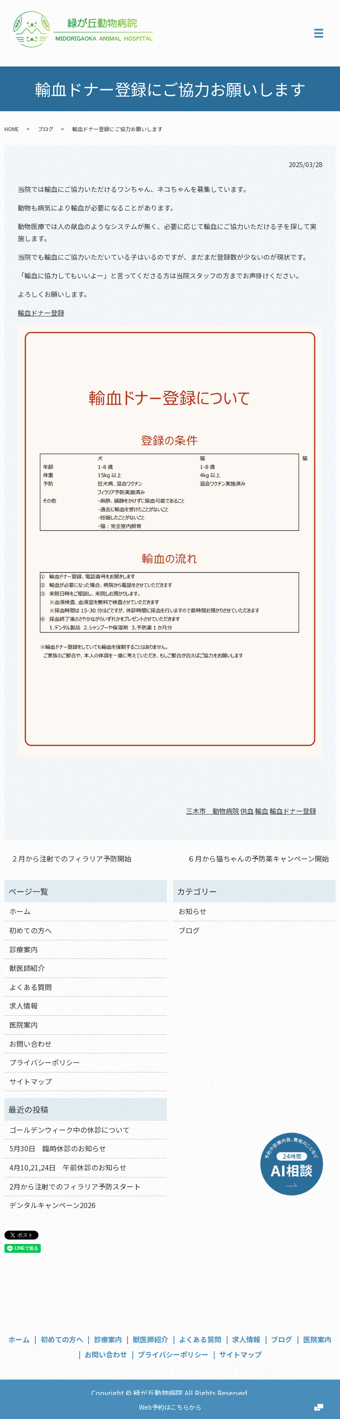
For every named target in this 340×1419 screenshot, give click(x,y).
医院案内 (23, 1024)
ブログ (46, 129)
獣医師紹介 (27, 968)
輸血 (261, 810)
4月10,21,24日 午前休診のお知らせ (68, 1167)
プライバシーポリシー (44, 1062)
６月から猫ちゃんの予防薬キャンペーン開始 (258, 858)
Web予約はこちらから (170, 1407)
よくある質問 (30, 987)
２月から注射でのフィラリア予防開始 (71, 858)
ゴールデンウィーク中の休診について (69, 1129)
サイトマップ (30, 1081)
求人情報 (23, 1005)
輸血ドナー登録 (41, 312)
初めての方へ (30, 930)
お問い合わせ (30, 1043)
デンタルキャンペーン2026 (52, 1205)
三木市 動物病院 (212, 810)
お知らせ (192, 911)
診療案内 (23, 949)
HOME (11, 129)
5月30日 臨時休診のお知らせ (57, 1148)
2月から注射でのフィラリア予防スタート (75, 1186)
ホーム (20, 911)
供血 (247, 810)
